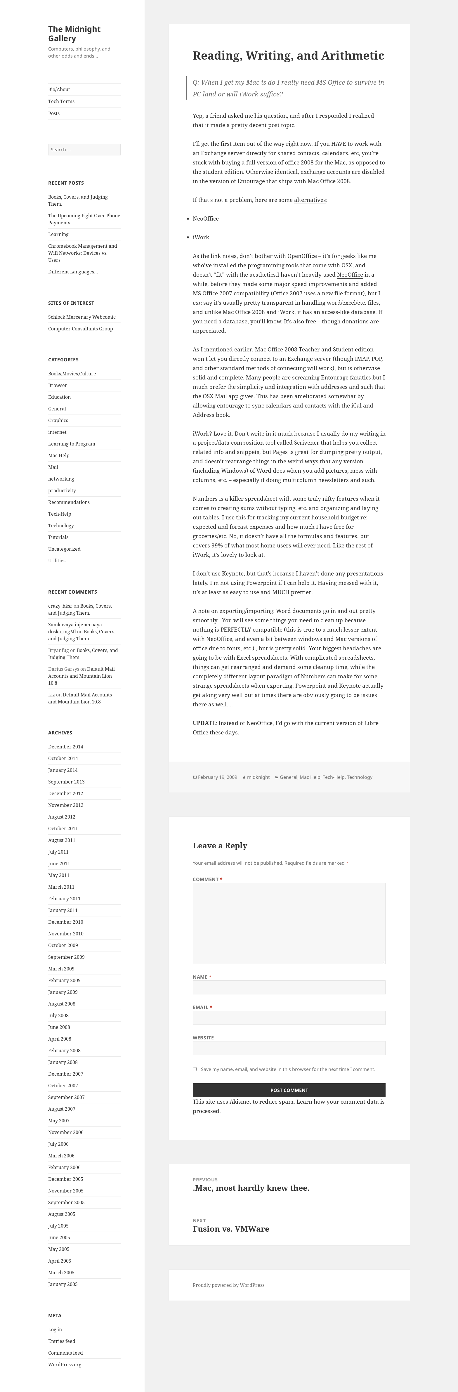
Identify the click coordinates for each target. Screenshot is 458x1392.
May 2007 (59, 1120)
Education (59, 397)
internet (57, 432)
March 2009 (61, 968)
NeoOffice (350, 274)
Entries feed (61, 1341)
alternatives (310, 200)
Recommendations (69, 502)
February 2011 (64, 898)
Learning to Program (71, 444)
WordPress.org (64, 1364)
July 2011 (58, 852)
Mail (53, 467)
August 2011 (61, 840)
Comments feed (65, 1353)
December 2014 (65, 746)
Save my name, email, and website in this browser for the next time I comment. (288, 1069)
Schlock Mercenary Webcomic (82, 317)
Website (203, 1037)
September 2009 (66, 957)
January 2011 (63, 910)
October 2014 (63, 758)
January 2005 (63, 1284)
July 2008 (58, 1015)
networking (61, 479)
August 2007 (61, 1109)
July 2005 (58, 1226)
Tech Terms (61, 101)
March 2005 (61, 1272)
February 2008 (64, 1050)
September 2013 (66, 782)
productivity (62, 490)
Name (202, 977)
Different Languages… (73, 271)
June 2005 (59, 1237)
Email (202, 1007)
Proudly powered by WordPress (228, 1285)
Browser (57, 385)
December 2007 (65, 1074)
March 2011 (61, 887)
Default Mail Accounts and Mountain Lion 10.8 (81, 676)
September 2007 (66, 1097)
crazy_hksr (60, 606)
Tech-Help (59, 514)
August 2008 (61, 1004)
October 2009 (63, 945)
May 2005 (59, 1249)
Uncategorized (64, 549)
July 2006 (58, 1144)
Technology (61, 525)
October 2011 (63, 828)
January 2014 (63, 770)
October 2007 (63, 1085)
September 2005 (66, 1202)
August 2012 (61, 817)
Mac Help (59, 455)
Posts (54, 113)
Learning (58, 234)
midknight (258, 777)
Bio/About (59, 89)
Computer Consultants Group (80, 328)
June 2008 (59, 1027)
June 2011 (59, 863)
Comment (208, 879)
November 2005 (66, 1191)
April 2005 (59, 1261)
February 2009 (64, 980)
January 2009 (63, 992)
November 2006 (66, 1132)
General (57, 408)
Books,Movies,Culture (72, 373)
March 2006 (61, 1155)
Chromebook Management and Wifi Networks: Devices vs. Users (82, 253)
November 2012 (66, 805)
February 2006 (64, 1167)
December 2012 (65, 793)
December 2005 (65, 1179)
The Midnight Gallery (74, 33)
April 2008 (59, 1039)
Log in (55, 1329)
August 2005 (61, 1214)
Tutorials (58, 537)
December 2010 (65, 922)
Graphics (58, 420)
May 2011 (59, 875)
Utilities (56, 560)
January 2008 (63, 1062)
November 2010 (66, 933)
